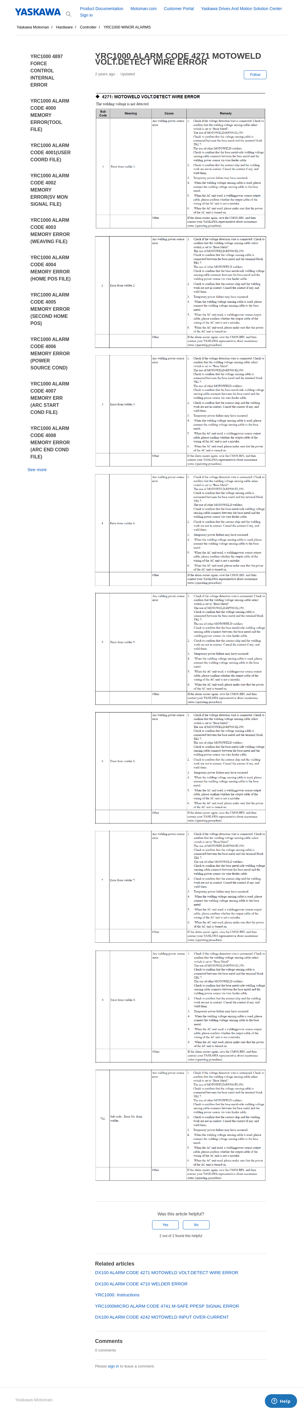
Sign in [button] (86, 15)
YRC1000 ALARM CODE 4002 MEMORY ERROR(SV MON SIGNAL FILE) (49, 190)
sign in (113, 1366)
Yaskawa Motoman (33, 27)
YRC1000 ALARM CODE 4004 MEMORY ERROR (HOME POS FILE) (50, 268)
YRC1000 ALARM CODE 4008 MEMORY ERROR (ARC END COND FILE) (50, 442)
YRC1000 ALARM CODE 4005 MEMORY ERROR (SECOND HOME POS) (50, 309)
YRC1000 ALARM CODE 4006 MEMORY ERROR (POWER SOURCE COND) (50, 353)
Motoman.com (143, 8)
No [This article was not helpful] (196, 1225)
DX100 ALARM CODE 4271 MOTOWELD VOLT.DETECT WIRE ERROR (166, 1272)
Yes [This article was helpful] (165, 1225)
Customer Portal (179, 8)
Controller (88, 27)
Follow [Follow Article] (255, 75)
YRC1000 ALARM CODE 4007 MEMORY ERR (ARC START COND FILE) (49, 398)
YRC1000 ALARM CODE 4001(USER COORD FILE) (50, 152)
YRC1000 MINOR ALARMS (127, 27)
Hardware (64, 27)
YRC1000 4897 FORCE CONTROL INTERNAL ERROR (46, 70)
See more (37, 469)
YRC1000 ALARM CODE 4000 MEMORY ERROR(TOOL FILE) (49, 115)
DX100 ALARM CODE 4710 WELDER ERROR (141, 1283)
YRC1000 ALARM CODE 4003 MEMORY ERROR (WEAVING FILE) (50, 231)
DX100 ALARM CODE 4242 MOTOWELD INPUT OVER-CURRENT (162, 1316)
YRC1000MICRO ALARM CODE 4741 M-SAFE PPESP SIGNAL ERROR (167, 1306)
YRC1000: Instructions (117, 1294)
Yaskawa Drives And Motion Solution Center (241, 8)
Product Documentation (101, 8)
